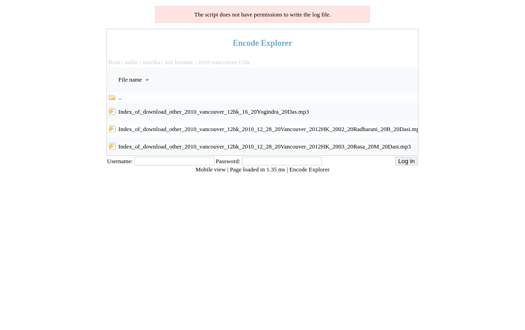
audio (131, 62)
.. (120, 97)
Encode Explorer (309, 169)
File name (134, 79)
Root (114, 62)
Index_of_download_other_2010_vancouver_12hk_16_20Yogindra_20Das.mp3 (213, 111)
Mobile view (211, 169)
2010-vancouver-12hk (224, 62)
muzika (151, 62)
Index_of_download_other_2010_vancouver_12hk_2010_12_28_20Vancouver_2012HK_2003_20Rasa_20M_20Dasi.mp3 (264, 146)
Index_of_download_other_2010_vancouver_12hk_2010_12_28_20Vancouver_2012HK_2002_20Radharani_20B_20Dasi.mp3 (270, 129)
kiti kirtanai (179, 62)
